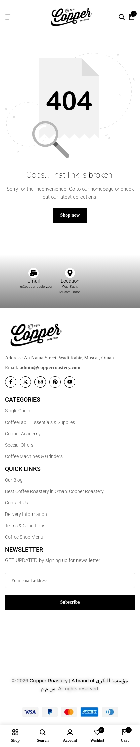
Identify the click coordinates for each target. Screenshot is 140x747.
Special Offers (19, 445)
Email (33, 281)
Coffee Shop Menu (24, 537)
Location (70, 281)
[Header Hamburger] (8, 17)
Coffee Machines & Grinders (34, 456)
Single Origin (17, 410)
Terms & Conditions (25, 525)
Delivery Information (26, 514)
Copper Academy (23, 433)
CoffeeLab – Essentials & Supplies (40, 422)
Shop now (70, 215)
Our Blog (14, 480)
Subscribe (70, 602)
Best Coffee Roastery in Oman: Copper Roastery (54, 491)
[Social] (10, 382)
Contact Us (16, 502)
